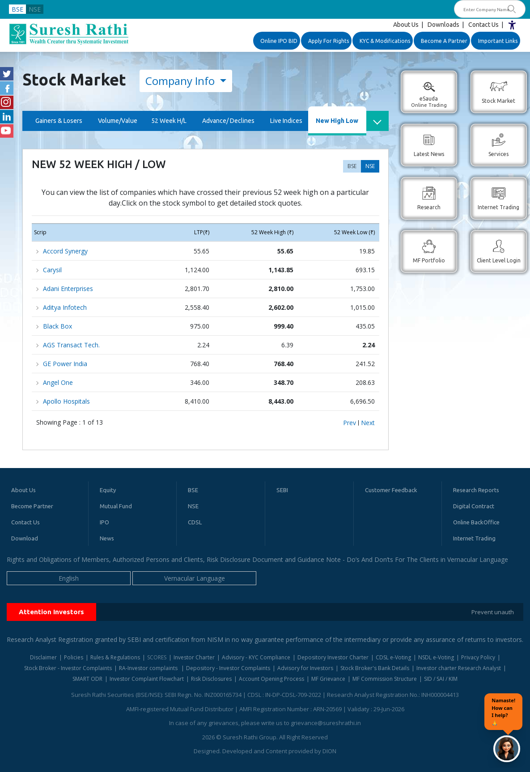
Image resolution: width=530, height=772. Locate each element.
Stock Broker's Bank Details (374, 668)
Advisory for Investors (305, 668)
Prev (349, 423)
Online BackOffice (476, 522)
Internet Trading (474, 538)
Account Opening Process (271, 679)
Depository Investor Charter (333, 657)
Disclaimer (43, 657)
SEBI (282, 490)
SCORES (156, 657)
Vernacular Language (194, 578)
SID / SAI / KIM (441, 679)
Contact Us (483, 24)
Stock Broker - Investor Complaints (68, 668)
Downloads (443, 24)
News (107, 538)
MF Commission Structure (384, 679)
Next (368, 423)
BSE (17, 9)
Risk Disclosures (211, 679)
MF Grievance (328, 679)
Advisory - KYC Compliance (256, 657)
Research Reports (476, 490)
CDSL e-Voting (393, 657)
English (69, 578)
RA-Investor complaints (149, 668)
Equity (108, 490)
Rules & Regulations (115, 657)
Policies (73, 657)
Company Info (181, 80)
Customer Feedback (391, 490)
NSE (35, 9)
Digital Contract (473, 506)
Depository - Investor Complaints (228, 668)
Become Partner (32, 506)
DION (329, 751)
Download (24, 538)
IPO (104, 522)
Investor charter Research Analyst (458, 668)
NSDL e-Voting (436, 657)
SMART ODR (87, 679)
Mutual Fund (116, 506)
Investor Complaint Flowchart (147, 679)
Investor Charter (194, 657)
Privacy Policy (478, 657)
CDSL (195, 522)
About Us (406, 24)
